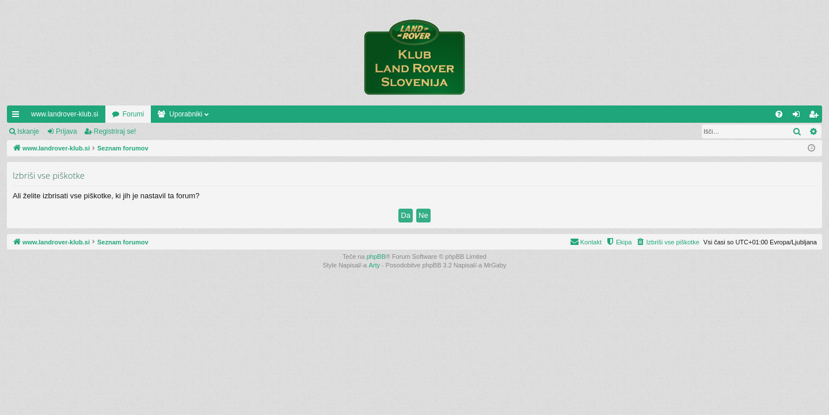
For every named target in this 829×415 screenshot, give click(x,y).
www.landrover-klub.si (64, 114)
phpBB (376, 256)
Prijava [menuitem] (799, 116)
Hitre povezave (18, 116)
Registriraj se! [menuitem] (816, 116)
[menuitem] (779, 114)
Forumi (133, 114)
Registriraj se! (115, 131)
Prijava (66, 131)
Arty (375, 265)
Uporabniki (185, 114)
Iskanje (28, 131)
